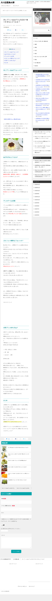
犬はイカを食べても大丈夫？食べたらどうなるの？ (17, 466)
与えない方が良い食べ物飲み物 (41, 41)
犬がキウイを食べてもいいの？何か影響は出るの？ (17, 460)
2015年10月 (37, 199)
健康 (36, 44)
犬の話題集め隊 (8, 2)
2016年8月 (37, 193)
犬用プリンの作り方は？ (10, 60)
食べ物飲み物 (6, 27)
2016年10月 (37, 190)
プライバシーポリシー (5, 5)
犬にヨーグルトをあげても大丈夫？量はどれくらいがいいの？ (24, 488)
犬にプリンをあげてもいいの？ (11, 52)
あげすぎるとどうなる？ (10, 54)
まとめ (6, 62)
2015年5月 (37, 215)
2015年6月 (37, 212)
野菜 (36, 59)
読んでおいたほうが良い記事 (41, 56)
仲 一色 (41, 166)
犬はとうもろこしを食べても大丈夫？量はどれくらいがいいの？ (18, 455)
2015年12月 (37, 196)
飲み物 (36, 65)
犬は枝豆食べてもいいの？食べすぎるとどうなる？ (17, 479)
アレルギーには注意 (9, 56)
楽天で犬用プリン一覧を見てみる (12, 119)
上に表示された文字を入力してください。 (11, 528)
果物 (36, 47)
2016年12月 (37, 184)
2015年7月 (37, 208)
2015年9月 (37, 202)
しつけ (36, 38)
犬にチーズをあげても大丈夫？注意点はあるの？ (9, 488)
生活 (36, 50)
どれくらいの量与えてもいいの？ (12, 58)
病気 (36, 53)
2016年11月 (37, 187)
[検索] (42, 30)
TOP (6, 559)
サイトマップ (16, 5)
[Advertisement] (16, 312)
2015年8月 (37, 205)
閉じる (13, 49)
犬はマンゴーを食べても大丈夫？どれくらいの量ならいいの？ (18, 474)
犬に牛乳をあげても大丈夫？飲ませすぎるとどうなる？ (18, 447)
